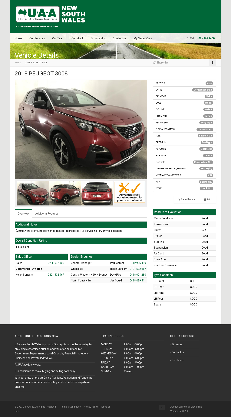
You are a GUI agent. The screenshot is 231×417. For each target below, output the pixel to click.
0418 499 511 (138, 280)
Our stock (77, 38)
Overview (23, 213)
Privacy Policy (91, 406)
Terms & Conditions (70, 406)
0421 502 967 (56, 274)
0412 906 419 (138, 262)
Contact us (120, 38)
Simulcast (98, 38)
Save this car (187, 199)
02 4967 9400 (56, 262)
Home (18, 38)
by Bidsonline (195, 406)
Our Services (37, 38)
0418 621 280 (138, 274)
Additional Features (46, 213)
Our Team (58, 38)
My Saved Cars (143, 38)
